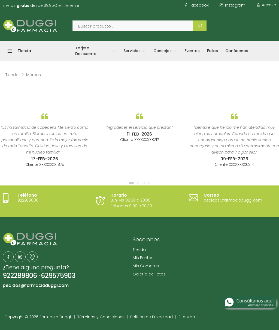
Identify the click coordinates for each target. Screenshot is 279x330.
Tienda (12, 74)
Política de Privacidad (151, 317)
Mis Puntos (143, 257)
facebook (197, 5)
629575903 (58, 275)
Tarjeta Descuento (85, 50)
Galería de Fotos (149, 274)
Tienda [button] (24, 50)
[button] (131, 183)
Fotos (212, 50)
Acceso (266, 5)
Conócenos (236, 50)
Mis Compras (146, 266)
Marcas (33, 74)
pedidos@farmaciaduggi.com (36, 285)
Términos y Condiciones (101, 317)
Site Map (186, 317)
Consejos (162, 50)
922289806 (20, 275)
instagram (232, 5)
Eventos (192, 50)
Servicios (132, 50)
